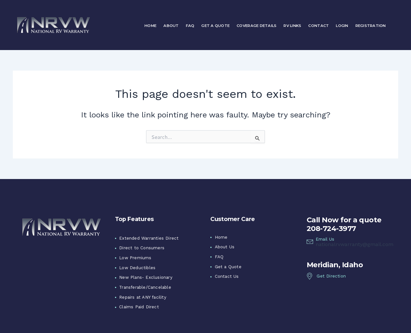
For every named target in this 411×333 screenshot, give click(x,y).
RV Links (292, 25)
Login (342, 25)
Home (150, 25)
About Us (225, 246)
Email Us (325, 239)
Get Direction (331, 276)
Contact (318, 25)
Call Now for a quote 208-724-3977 (344, 224)
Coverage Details (256, 25)
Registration (370, 25)
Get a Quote (215, 25)
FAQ (190, 25)
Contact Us (227, 276)
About (171, 25)
